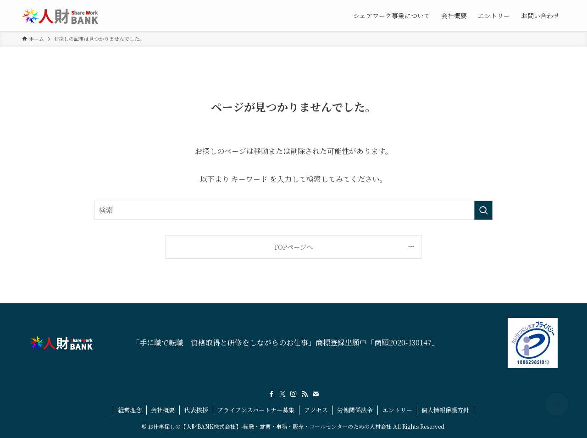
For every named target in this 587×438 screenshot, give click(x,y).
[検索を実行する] (483, 210)
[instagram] (293, 394)
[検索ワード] (293, 210)
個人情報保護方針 (445, 409)
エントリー (397, 409)
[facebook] (271, 394)
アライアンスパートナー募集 (255, 409)
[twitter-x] (282, 394)
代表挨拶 (196, 409)
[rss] (304, 394)
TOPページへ (293, 247)
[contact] (315, 394)
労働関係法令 (355, 409)
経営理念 (130, 409)
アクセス (316, 409)
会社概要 (163, 409)
